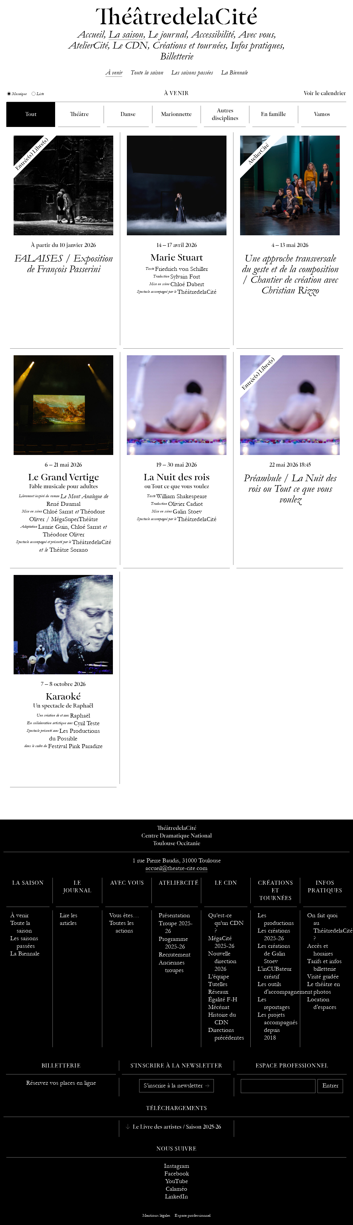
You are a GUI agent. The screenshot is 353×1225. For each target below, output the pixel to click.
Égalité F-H (222, 999)
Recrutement (175, 954)
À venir (114, 72)
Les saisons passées (192, 72)
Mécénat (218, 1007)
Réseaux (218, 991)
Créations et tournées (188, 45)
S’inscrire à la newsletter (174, 1085)
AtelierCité (88, 45)
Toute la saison (147, 72)
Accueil (90, 34)
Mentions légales (156, 1215)
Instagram (176, 1166)
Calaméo (176, 1188)
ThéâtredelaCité (177, 18)
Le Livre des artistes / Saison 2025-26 (176, 1127)
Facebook (176, 1173)
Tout (31, 115)
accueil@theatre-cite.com (176, 868)
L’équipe (218, 976)
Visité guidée (323, 976)
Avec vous (256, 34)
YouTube (176, 1181)
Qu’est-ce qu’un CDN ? (226, 923)
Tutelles (217, 984)
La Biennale (234, 72)
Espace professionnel (292, 1066)
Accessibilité (212, 34)
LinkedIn (176, 1196)
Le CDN (130, 45)
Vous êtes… (124, 915)
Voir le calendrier (325, 94)
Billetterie (176, 56)
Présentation (174, 915)
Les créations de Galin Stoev (274, 954)
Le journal (167, 34)
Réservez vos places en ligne (61, 1082)
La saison (126, 34)
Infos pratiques (256, 45)
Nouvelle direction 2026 (222, 961)
